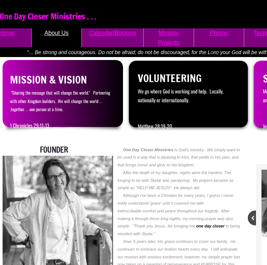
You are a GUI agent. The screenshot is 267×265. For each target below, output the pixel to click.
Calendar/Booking (112, 33)
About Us (57, 33)
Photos (219, 33)
